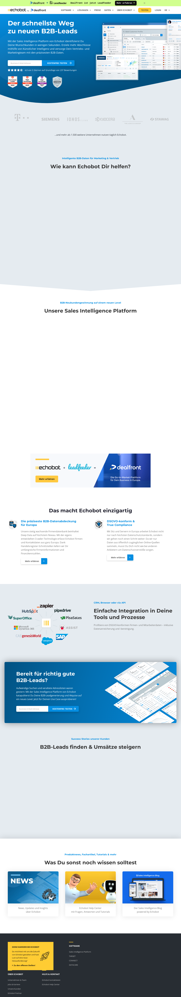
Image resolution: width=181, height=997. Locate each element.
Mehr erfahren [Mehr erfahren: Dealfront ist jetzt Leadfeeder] (126, 3)
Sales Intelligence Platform (80, 952)
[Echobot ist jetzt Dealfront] (90, 454)
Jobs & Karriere (14, 984)
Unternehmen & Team (17, 980)
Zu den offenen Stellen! (23, 965)
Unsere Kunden (14, 989)
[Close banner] (144, 3)
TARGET (72, 956)
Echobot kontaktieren (51, 980)
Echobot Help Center (51, 984)
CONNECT (73, 960)
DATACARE (73, 965)
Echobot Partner (15, 993)
